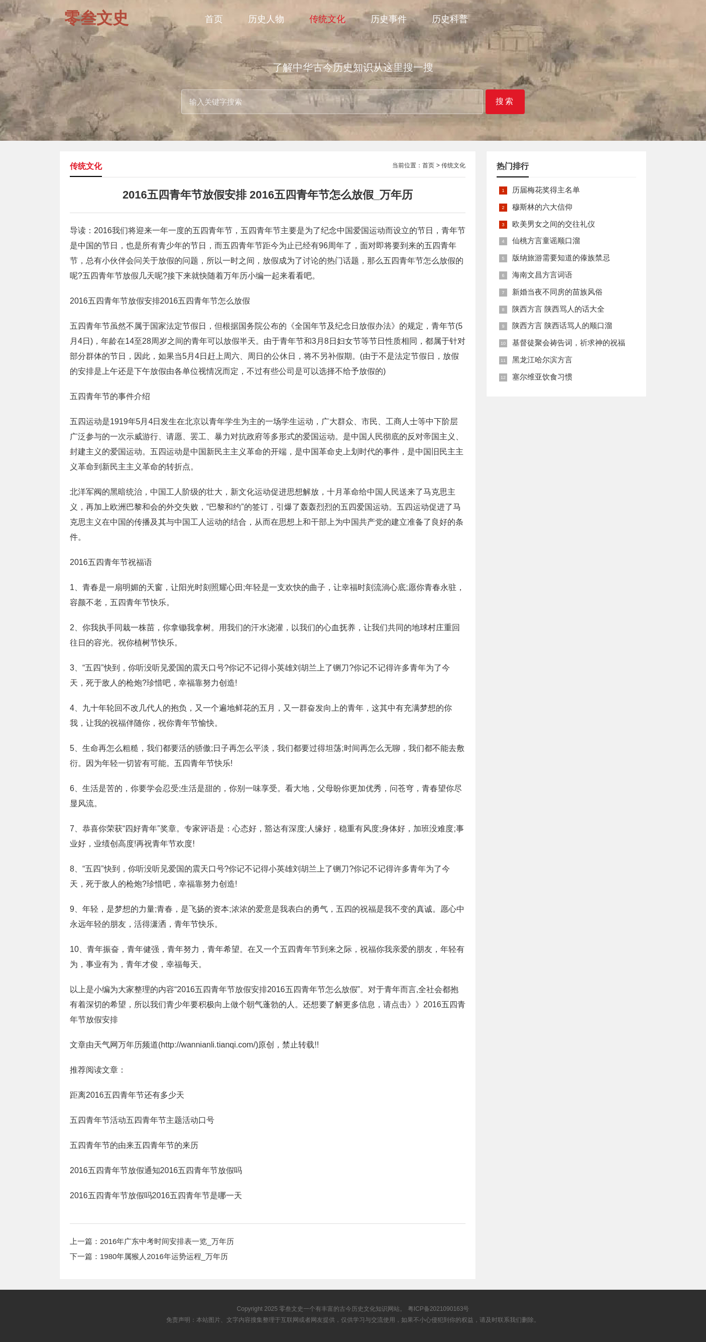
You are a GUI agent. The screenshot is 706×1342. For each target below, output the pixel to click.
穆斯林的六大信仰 (542, 207)
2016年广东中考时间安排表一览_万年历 (167, 1241)
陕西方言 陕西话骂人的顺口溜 (562, 325)
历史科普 (450, 19)
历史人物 (266, 19)
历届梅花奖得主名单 (546, 189)
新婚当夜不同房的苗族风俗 (557, 291)
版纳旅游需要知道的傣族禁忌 (561, 257)
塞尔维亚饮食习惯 (542, 376)
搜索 (505, 101)
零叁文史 (291, 1308)
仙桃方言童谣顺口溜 (546, 240)
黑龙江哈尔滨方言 (542, 359)
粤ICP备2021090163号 (438, 1308)
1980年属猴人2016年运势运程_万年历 (164, 1256)
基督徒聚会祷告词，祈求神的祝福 (568, 342)
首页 (214, 19)
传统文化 (327, 19)
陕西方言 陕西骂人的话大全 (558, 309)
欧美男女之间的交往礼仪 (553, 224)
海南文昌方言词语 (542, 274)
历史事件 (389, 19)
